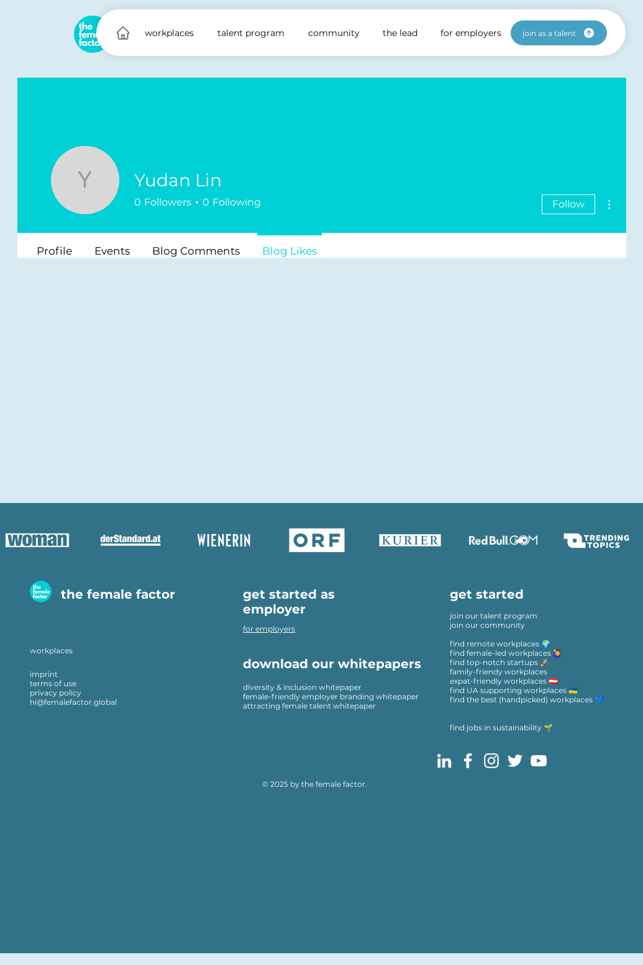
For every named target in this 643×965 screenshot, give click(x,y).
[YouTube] (539, 761)
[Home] (123, 32)
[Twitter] (515, 761)
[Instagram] (491, 761)
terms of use (53, 683)
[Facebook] (468, 761)
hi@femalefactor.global (73, 702)
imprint (44, 674)
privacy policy (55, 692)
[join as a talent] (559, 32)
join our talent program (493, 615)
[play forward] (627, 540)
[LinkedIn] (444, 761)
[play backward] (15, 540)
